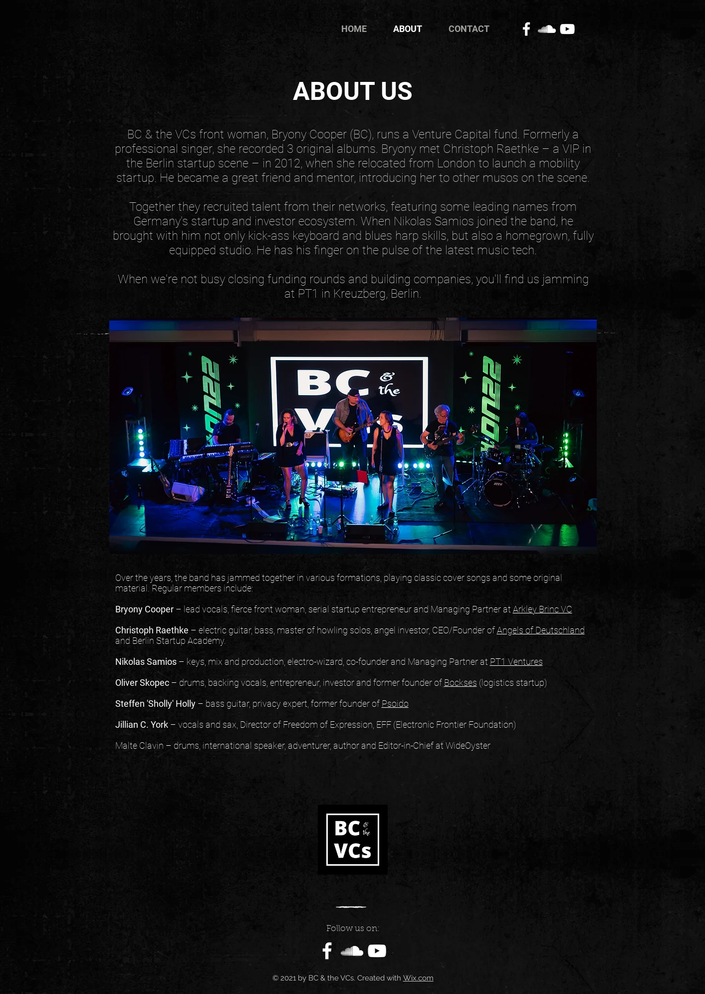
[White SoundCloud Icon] (547, 29)
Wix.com (418, 978)
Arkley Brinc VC (542, 609)
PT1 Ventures (516, 661)
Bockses (460, 682)
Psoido (395, 703)
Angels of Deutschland (541, 630)
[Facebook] (526, 29)
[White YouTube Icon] (567, 29)
